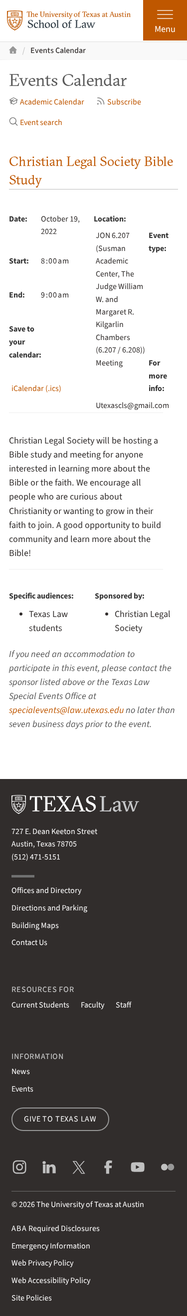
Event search (35, 122)
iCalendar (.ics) (36, 388)
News (20, 1071)
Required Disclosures (55, 1228)
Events (22, 1089)
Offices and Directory (46, 890)
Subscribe (118, 102)
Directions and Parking (49, 908)
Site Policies (31, 1298)
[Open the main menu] (165, 20)
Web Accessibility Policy (50, 1280)
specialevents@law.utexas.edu (66, 710)
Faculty (92, 1005)
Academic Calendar (46, 102)
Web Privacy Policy (42, 1263)
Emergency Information (50, 1246)
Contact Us (29, 942)
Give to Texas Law (60, 1119)
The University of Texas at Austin (90, 1204)
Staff (123, 1005)
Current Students (40, 1005)
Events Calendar (58, 50)
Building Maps (35, 925)
